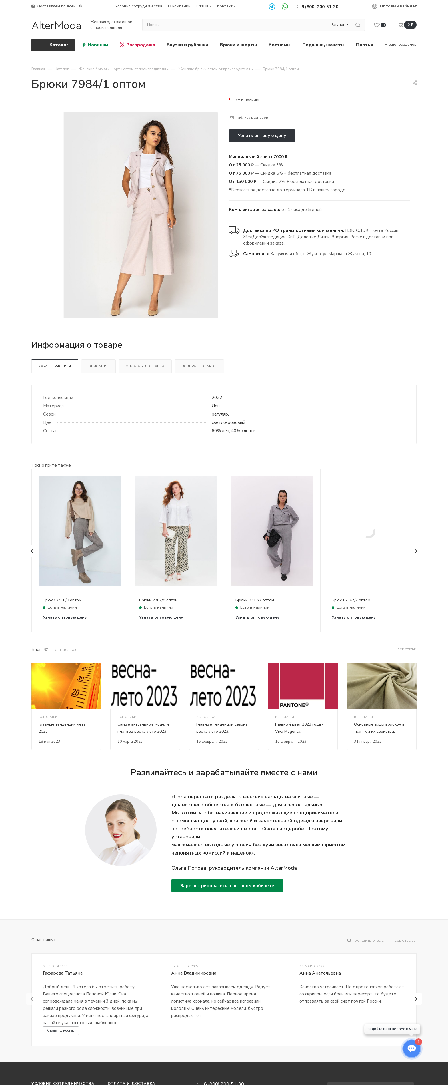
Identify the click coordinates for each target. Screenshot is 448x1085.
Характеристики (55, 366)
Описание (98, 366)
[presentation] (32, 551)
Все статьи (407, 649)
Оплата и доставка (145, 366)
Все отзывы (406, 941)
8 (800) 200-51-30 (319, 7)
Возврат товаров (199, 366)
